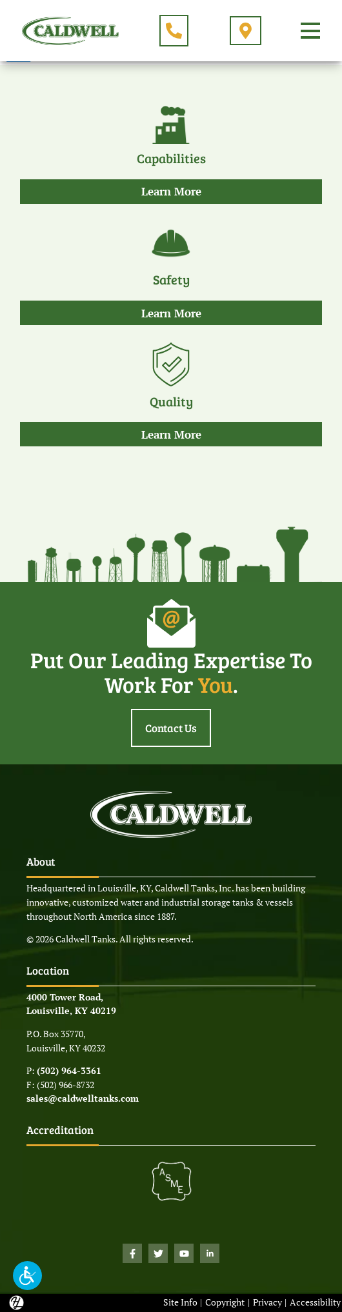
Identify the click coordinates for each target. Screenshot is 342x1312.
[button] (27, 1275)
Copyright (225, 1302)
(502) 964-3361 (69, 1071)
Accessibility (315, 1302)
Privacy (267, 1302)
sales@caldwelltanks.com (82, 1098)
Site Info (180, 1302)
